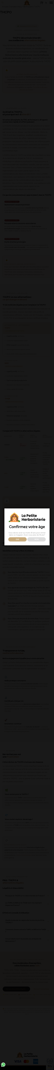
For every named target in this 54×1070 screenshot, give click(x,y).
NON (37, 544)
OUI (17, 544)
